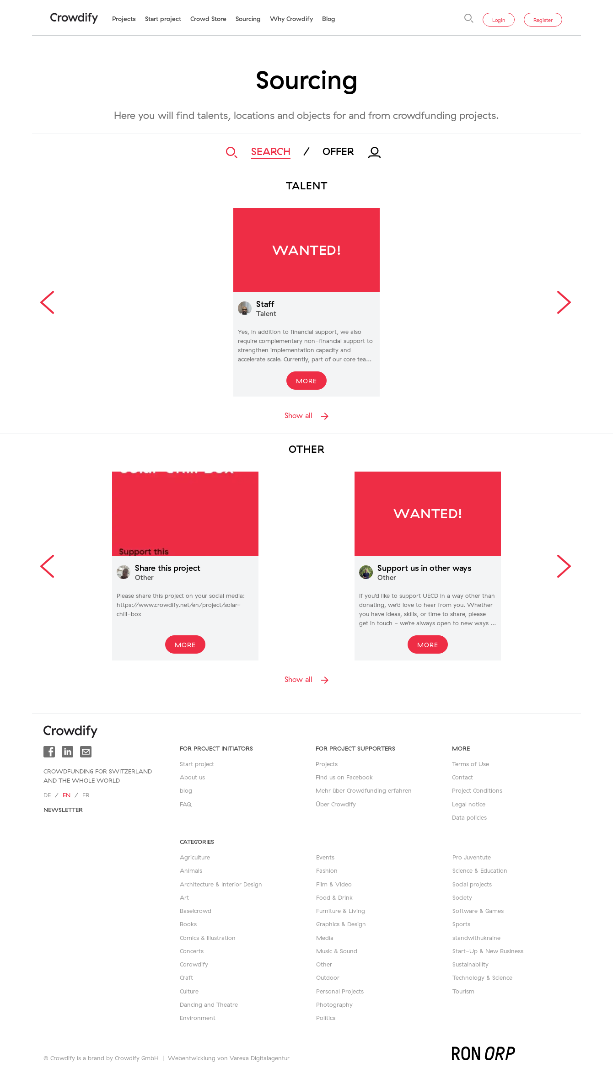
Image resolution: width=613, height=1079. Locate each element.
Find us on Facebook (344, 777)
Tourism (463, 991)
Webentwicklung (191, 1058)
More (306, 381)
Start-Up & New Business (487, 951)
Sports (461, 924)
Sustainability (470, 964)
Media (324, 937)
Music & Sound (336, 951)
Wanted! (306, 250)
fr (86, 795)
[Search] (468, 18)
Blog (328, 19)
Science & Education (479, 870)
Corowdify (194, 964)
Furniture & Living (340, 910)
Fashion (327, 870)
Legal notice (468, 804)
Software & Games (478, 910)
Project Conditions (477, 790)
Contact (462, 777)
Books (188, 924)
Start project (163, 19)
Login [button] (498, 20)
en (66, 795)
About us (192, 777)
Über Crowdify (336, 804)
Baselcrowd (195, 910)
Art (184, 897)
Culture (189, 991)
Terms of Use (470, 764)
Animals (191, 870)
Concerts (192, 951)
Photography (334, 1004)
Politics (325, 1017)
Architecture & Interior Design (221, 884)
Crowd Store (208, 19)
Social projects (472, 884)
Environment (197, 1017)
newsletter (63, 809)
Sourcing (248, 19)
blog (186, 790)
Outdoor (327, 977)
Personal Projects (340, 991)
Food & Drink (334, 897)
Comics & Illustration (208, 937)
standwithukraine (476, 937)
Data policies (469, 817)
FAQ (186, 804)
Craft (186, 977)
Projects (124, 19)
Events (325, 857)
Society (462, 897)
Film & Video (334, 884)
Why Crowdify (291, 19)
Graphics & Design (341, 924)
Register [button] (543, 20)
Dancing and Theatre (209, 1004)
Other (324, 964)
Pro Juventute (471, 857)
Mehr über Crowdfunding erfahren (364, 790)
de (47, 795)
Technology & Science (482, 977)
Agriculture (195, 857)
